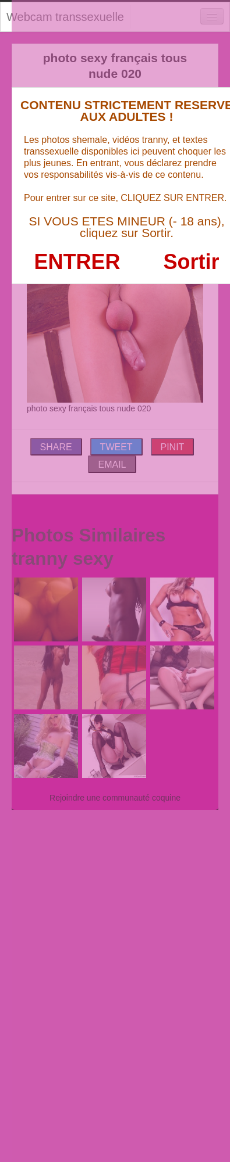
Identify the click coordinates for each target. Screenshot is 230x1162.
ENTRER (77, 262)
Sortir (191, 262)
